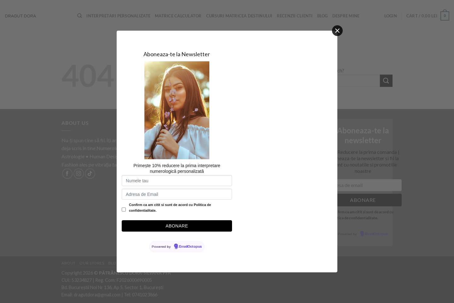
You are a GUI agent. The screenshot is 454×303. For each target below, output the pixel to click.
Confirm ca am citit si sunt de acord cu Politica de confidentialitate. (170, 207)
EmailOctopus (190, 246)
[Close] (337, 30)
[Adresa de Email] (177, 194)
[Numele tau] (177, 180)
